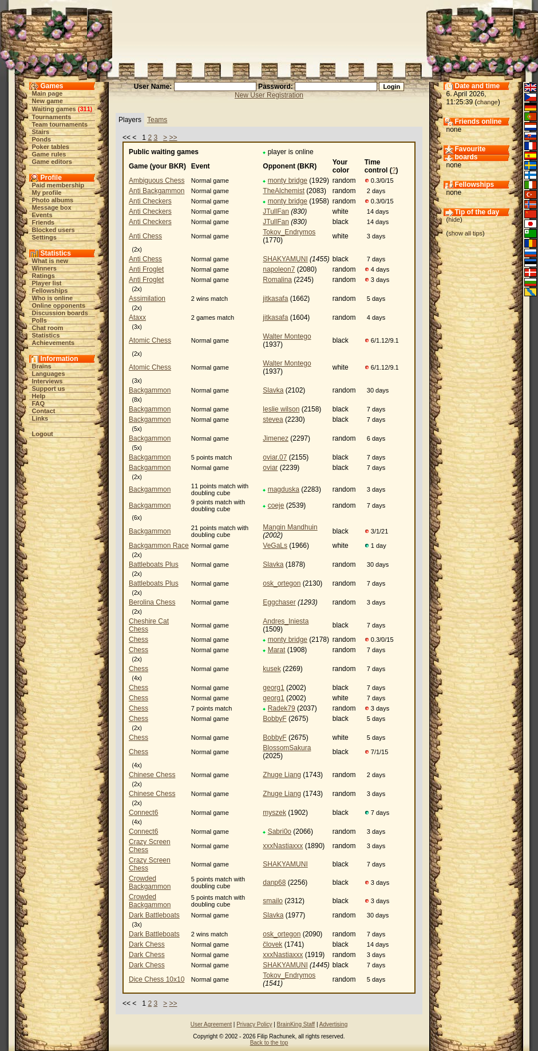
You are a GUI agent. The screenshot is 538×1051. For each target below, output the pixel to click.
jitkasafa (275, 299)
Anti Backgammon (156, 191)
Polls (39, 320)
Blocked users (53, 229)
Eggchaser (279, 602)
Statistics (46, 335)
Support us (48, 388)
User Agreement (211, 1024)
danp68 (274, 883)
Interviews (47, 381)
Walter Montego (287, 336)
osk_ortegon (281, 583)
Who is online (52, 298)
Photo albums (53, 200)
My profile (47, 192)
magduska (283, 489)
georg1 (273, 688)
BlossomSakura (287, 748)
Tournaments (52, 116)
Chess (138, 640)
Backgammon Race (159, 546)
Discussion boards (60, 312)
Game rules (49, 154)
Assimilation (147, 299)
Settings (44, 237)
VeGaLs (275, 546)
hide (454, 219)
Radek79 (281, 708)
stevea (273, 419)
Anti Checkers (150, 201)
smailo (273, 901)
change (487, 102)
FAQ (38, 403)
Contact (44, 410)
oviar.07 (275, 457)
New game (47, 100)
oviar (270, 468)
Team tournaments (60, 124)
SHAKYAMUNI (285, 259)
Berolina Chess (152, 602)
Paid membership (58, 185)
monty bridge (287, 181)
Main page (47, 93)
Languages (48, 373)
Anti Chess (145, 236)
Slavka (273, 390)
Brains (42, 366)
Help (39, 396)
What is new (50, 260)
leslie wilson (281, 409)
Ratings (43, 275)
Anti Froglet (146, 269)
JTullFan (276, 211)
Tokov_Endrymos (289, 232)
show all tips (465, 233)
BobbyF (274, 719)
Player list (47, 283)
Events (42, 214)
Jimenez (275, 438)
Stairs (41, 131)
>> (173, 138)
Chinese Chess (152, 775)
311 (85, 108)
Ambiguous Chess (156, 181)
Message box (52, 207)
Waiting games (54, 108)
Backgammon (150, 390)
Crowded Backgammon (150, 882)
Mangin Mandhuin (290, 527)
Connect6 (143, 813)
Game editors (52, 161)
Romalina (277, 280)
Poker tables (50, 146)
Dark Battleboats (154, 915)
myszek (274, 813)
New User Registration (269, 95)
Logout (42, 433)
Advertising (333, 1024)
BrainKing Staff (296, 1024)
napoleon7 (279, 269)
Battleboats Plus (154, 564)
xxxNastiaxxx (283, 846)
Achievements (53, 342)
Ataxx (137, 317)
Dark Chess (147, 944)
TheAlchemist (283, 191)
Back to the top (269, 1043)
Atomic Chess (150, 340)
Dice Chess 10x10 (156, 979)
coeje (276, 505)
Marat (277, 650)
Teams (157, 120)
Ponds (42, 139)
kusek (271, 669)
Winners (44, 268)
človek (272, 944)
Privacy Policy (254, 1024)
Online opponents (59, 305)
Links (40, 418)
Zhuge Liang (282, 775)
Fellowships (50, 290)
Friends (43, 222)
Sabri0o (279, 832)
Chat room (48, 327)
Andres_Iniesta (285, 621)
